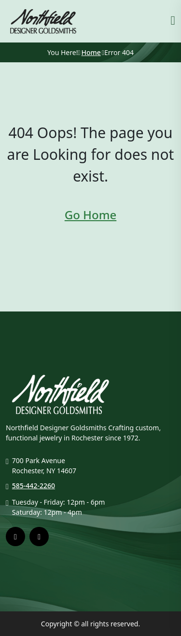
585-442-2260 (33, 485)
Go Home (90, 215)
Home (91, 52)
